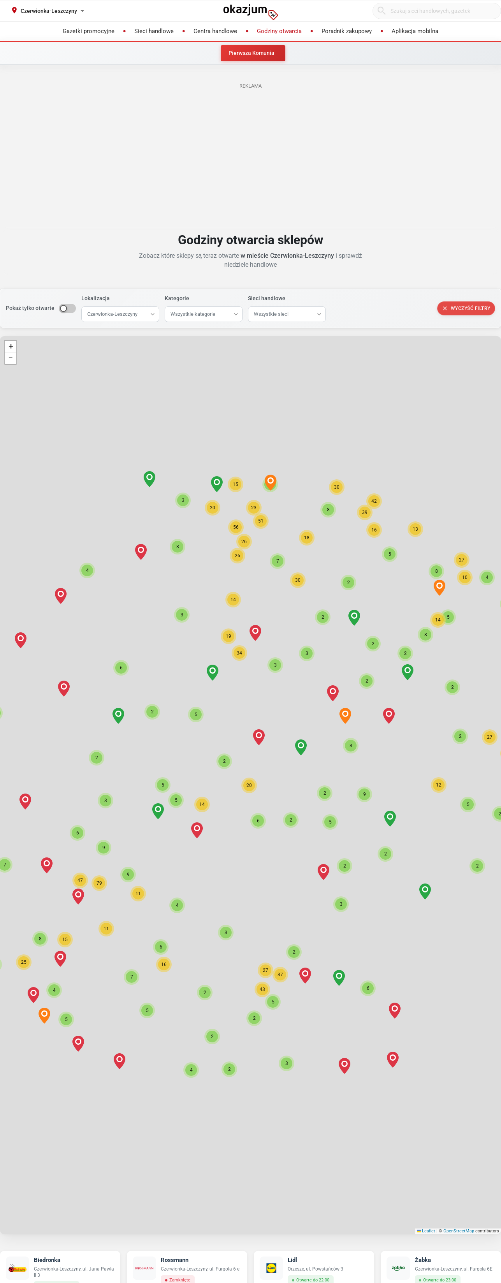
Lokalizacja (95, 298)
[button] (249, 785)
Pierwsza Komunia (251, 53)
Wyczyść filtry (466, 308)
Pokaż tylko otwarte (30, 308)
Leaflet (426, 1231)
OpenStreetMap (458, 1231)
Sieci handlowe (266, 298)
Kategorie (177, 298)
